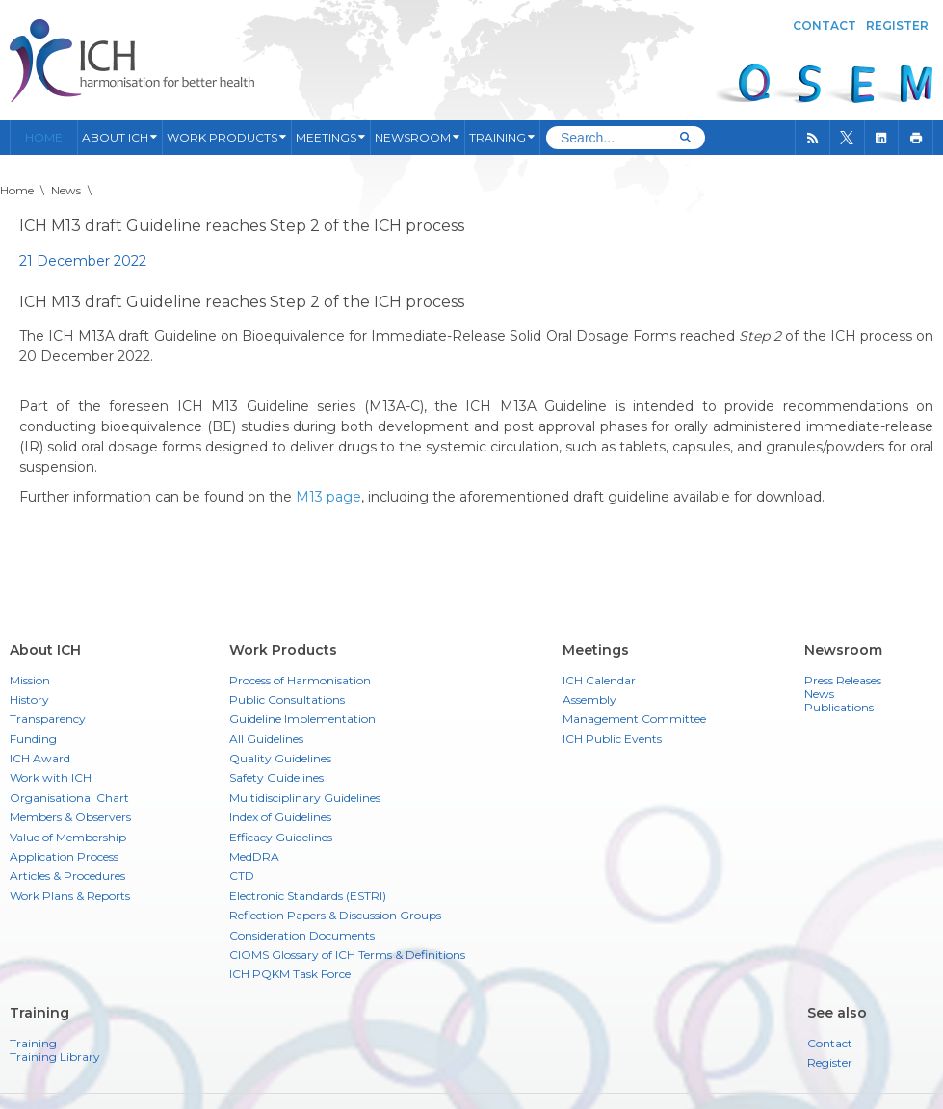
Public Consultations (287, 699)
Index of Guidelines (280, 817)
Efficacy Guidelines (280, 837)
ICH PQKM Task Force (290, 974)
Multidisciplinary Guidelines (304, 797)
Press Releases (842, 680)
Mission (30, 680)
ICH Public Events (612, 739)
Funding (33, 739)
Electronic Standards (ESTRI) (307, 896)
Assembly (589, 699)
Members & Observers (70, 817)
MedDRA (254, 856)
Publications (839, 707)
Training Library (55, 1057)
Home (44, 137)
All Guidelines (266, 739)
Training (33, 1043)
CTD (241, 875)
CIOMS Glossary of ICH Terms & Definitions (347, 954)
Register (897, 25)
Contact (824, 25)
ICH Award (40, 758)
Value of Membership (68, 837)
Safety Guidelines (276, 777)
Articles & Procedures (67, 875)
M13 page (328, 496)
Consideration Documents (302, 935)
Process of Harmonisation (300, 680)
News (819, 694)
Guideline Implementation (302, 718)
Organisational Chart (69, 797)
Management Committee (634, 718)
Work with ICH (51, 777)
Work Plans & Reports (70, 896)
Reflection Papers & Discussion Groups (335, 915)
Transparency (48, 718)
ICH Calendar (599, 680)
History (29, 699)
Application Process (64, 856)
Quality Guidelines (280, 758)
